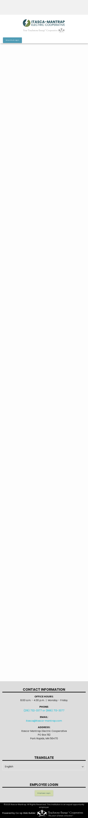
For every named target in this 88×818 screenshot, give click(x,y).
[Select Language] (44, 766)
